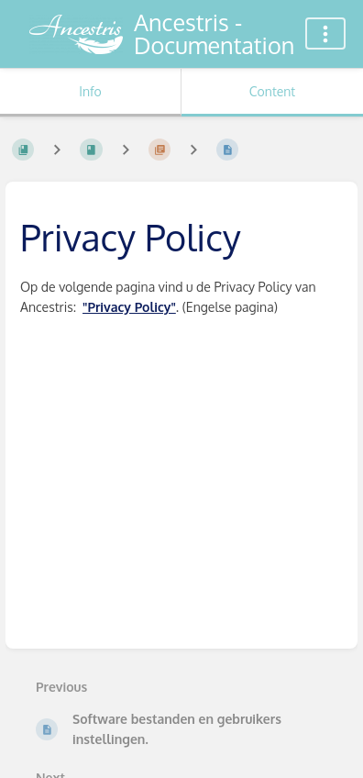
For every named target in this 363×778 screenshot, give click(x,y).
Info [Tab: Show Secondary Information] (90, 91)
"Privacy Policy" (129, 307)
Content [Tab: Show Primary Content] (272, 91)
